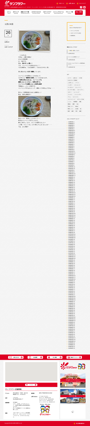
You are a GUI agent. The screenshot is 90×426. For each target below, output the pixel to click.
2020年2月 (70, 189)
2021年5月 (70, 163)
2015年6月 (70, 286)
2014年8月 (70, 303)
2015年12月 (70, 275)
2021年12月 (70, 151)
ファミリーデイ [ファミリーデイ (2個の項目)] (77, 94)
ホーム (9, 12)
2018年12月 (70, 213)
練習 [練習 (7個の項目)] (73, 111)
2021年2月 (70, 168)
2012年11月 (70, 339)
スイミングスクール (58, 12)
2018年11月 (70, 215)
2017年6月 (70, 244)
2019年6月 (70, 203)
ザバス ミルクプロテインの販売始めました (76, 64)
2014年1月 (70, 315)
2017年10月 (70, 237)
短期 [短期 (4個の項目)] (69, 111)
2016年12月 (70, 254)
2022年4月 (70, 144)
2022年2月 (70, 147)
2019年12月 (70, 192)
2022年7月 (70, 139)
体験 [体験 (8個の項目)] (80, 101)
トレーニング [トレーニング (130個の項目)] (76, 92)
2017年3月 (70, 249)
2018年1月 (70, 232)
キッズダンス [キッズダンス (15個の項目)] (70, 87)
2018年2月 (70, 230)
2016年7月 (70, 263)
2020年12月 (70, 172)
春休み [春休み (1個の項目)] (76, 106)
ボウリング (16, 12)
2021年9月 (70, 156)
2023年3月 (70, 125)
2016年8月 (70, 261)
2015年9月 (70, 280)
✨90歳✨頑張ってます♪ (73, 50)
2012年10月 (70, 341)
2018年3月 (70, 229)
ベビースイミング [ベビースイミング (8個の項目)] (71, 99)
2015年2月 (70, 293)
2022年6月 (70, 140)
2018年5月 (70, 225)
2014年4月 (70, 310)
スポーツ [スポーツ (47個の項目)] (69, 92)
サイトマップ (82, 3)
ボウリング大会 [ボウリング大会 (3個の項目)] (80, 99)
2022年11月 (70, 132)
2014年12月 (70, 296)
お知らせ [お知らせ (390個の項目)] (75, 77)
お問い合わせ (72, 3)
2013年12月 (70, 317)
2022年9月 (70, 135)
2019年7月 (70, 201)
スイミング (73, 30)
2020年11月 (70, 173)
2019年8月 (70, 199)
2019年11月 (70, 194)
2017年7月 (70, 242)
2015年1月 (70, 294)
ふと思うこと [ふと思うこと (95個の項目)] (70, 82)
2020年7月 (70, 180)
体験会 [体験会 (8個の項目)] (69, 104)
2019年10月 (70, 196)
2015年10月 (70, 279)
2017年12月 (70, 234)
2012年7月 (70, 346)
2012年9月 (70, 343)
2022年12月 (70, 130)
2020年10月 (70, 175)
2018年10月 (70, 216)
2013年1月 (70, 336)
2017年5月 (70, 246)
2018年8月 (70, 220)
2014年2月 (70, 313)
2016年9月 (70, 260)
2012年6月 (70, 348)
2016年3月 (70, 270)
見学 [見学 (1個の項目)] (76, 111)
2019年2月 (70, 210)
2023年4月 (70, 123)
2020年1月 (70, 191)
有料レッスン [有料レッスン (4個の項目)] (70, 108)
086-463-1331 (46, 400)
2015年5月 (70, 287)
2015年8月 (70, 282)
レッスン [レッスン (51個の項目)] (69, 101)
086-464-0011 (46, 399)
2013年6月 (70, 327)
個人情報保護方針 (80, 423)
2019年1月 (70, 211)
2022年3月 (70, 146)
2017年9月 (70, 239)
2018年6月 (70, 223)
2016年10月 (70, 258)
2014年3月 (70, 312)
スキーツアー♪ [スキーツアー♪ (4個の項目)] (80, 89)
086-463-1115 (47, 402)
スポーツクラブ (47, 12)
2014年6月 (70, 306)
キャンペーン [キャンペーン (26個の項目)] (78, 87)
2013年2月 (70, 334)
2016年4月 (70, 268)
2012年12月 (70, 337)
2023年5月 (70, 121)
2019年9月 (70, 197)
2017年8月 (70, 241)
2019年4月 (70, 206)
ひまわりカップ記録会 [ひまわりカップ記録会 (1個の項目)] (72, 80)
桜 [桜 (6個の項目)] (80, 108)
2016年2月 (70, 272)
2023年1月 (70, 128)
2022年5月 (70, 142)
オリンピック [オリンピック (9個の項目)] (77, 85)
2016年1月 (70, 273)
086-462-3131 (45, 397)
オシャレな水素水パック (74, 56)
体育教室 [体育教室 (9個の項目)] (75, 101)
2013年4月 (70, 331)
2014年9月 (70, 301)
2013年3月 (70, 332)
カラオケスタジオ (36, 12)
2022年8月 (70, 137)
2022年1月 (70, 149)
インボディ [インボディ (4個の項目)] (70, 85)
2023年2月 (70, 127)
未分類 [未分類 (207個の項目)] (76, 108)
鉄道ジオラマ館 (25, 12)
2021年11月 (70, 153)
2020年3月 (70, 187)
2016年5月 (70, 267)
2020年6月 (70, 182)
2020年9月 (70, 177)
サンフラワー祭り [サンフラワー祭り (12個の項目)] (71, 89)
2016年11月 (70, 256)
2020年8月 (70, 178)
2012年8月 (70, 344)
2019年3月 (70, 208)
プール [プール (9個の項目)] (69, 96)
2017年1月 (70, 253)
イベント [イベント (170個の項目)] (77, 82)
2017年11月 (70, 235)
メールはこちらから (43, 396)
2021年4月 (70, 165)
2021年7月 (70, 159)
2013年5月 (70, 329)
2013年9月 (70, 322)
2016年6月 (70, 265)
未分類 (72, 35)
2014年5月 (70, 308)
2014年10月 (70, 299)
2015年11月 (70, 277)
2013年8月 (70, 324)
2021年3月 (70, 166)
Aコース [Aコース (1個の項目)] (69, 77)
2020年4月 (70, 185)
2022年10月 (70, 134)
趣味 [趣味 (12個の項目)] (80, 111)
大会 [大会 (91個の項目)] (77, 104)
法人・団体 (79, 12)
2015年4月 (70, 289)
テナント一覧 (69, 12)
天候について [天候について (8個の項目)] (70, 106)
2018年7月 (70, 222)
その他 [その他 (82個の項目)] (80, 77)
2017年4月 (70, 248)
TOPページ (61, 3)
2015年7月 (70, 284)
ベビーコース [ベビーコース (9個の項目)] (75, 96)
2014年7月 (70, 305)
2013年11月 (70, 318)
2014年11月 (70, 298)
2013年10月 (70, 320)
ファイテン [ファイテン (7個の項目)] (70, 94)
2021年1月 (70, 170)
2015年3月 (70, 291)
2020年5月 (70, 184)
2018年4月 (70, 227)
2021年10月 (70, 154)
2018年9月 (70, 218)
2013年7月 (70, 325)
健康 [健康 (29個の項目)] (73, 104)
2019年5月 (70, 204)
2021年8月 (70, 158)
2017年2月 (70, 251)
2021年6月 (70, 161)
